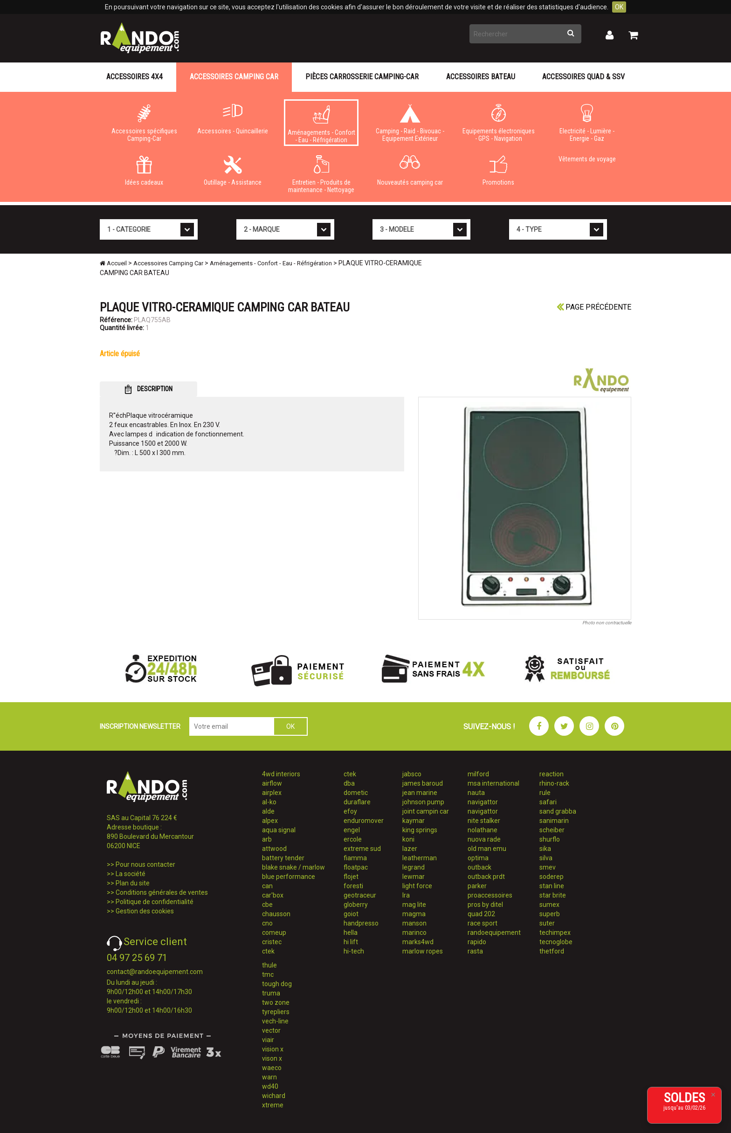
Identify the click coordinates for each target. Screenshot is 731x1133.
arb (267, 839)
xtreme (272, 1105)
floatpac (356, 867)
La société (130, 873)
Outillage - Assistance (232, 170)
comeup (274, 932)
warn (269, 1077)
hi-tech (354, 951)
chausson (276, 914)
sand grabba (557, 811)
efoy (350, 811)
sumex (549, 904)
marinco (414, 932)
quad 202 (481, 914)
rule (545, 792)
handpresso (361, 923)
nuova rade (484, 839)
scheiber (552, 830)
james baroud (422, 783)
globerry (356, 904)
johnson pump (423, 802)
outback (479, 867)
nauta (476, 792)
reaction (551, 774)
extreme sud (362, 848)
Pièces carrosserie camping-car (362, 76)
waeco (272, 1067)
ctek (268, 951)
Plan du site (133, 883)
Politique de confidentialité (154, 901)
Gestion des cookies (145, 911)
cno (267, 923)
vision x (272, 1049)
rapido (477, 942)
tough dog (277, 984)
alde (268, 811)
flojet (351, 876)
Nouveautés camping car (409, 170)
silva (545, 858)
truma (271, 993)
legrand (413, 867)
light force (417, 886)
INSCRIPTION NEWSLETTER (140, 726)
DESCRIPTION (148, 389)
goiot (351, 914)
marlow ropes (422, 951)
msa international (493, 783)
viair (268, 1039)
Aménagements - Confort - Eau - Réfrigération (321, 124)
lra (406, 895)
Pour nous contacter (145, 864)
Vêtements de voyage (587, 159)
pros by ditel (485, 904)
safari (548, 802)
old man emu (487, 848)
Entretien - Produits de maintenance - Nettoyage (321, 174)
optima (478, 858)
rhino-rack (554, 783)
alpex (270, 820)
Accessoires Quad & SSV (583, 76)
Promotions (498, 170)
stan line (551, 886)
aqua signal (279, 830)
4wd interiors (281, 774)
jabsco (411, 774)
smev (547, 867)
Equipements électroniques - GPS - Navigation (498, 123)
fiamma (355, 858)
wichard (273, 1095)
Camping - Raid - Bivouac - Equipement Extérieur (409, 123)
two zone (276, 1002)
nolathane (482, 830)
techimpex (555, 932)
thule (269, 965)
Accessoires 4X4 (134, 76)
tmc (268, 974)
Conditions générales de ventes (162, 892)
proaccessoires (490, 895)
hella (351, 932)
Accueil (113, 263)
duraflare (357, 802)
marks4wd (418, 942)
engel (352, 830)
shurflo (549, 839)
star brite (552, 895)
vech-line (275, 1021)
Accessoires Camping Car (234, 76)
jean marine (419, 792)
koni (408, 839)
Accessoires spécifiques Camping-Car (144, 123)
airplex (272, 792)
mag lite (414, 904)
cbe (267, 904)
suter (547, 923)
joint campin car (425, 811)
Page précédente (594, 307)
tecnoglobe (555, 942)
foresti (353, 886)
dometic (356, 792)
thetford (551, 951)
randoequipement (494, 932)
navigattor (483, 802)
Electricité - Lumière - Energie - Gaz (587, 123)
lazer (409, 848)
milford (478, 774)
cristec (272, 942)
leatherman (419, 858)
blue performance (288, 876)
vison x (272, 1058)
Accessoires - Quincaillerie (232, 119)
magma (414, 914)
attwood (274, 848)
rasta (475, 951)
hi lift (351, 942)
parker (477, 886)
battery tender (283, 858)
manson (414, 923)
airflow (272, 783)
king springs (419, 830)
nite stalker (484, 820)
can (267, 886)
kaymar (413, 820)
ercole (353, 839)
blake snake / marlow (293, 867)
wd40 (270, 1086)
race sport (482, 923)
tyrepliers (276, 1012)
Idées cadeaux (144, 170)
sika (545, 848)
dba (349, 783)
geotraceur (360, 895)
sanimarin (554, 820)
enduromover (364, 820)
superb (549, 914)
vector (271, 1030)
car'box (272, 895)
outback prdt (486, 876)
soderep (551, 876)
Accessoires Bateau (480, 76)
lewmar (413, 876)
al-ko (269, 802)
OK (619, 7)
